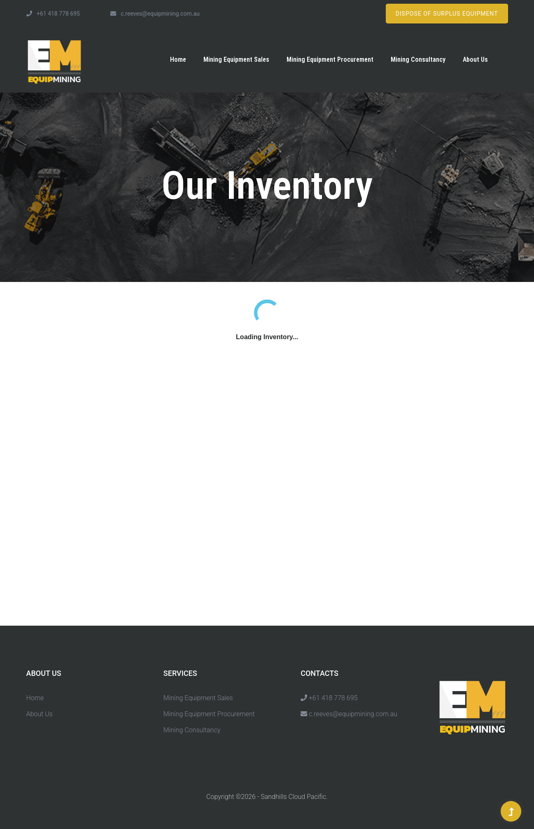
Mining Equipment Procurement (330, 59)
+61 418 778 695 (53, 13)
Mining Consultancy (418, 59)
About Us (475, 59)
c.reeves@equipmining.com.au (155, 13)
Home (178, 59)
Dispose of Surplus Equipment (447, 13)
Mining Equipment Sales (236, 59)
